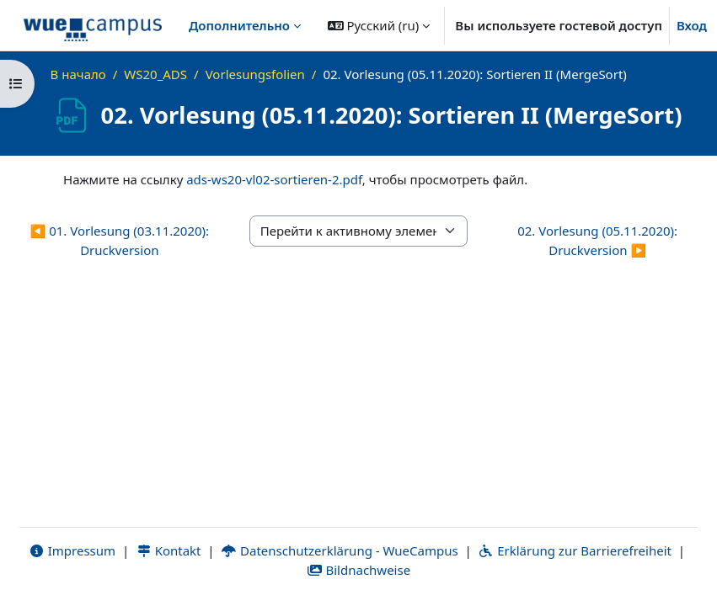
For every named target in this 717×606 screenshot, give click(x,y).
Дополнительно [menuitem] (239, 25)
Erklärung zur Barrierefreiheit (575, 550)
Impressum (72, 550)
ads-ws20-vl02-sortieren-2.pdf (274, 179)
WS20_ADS (155, 74)
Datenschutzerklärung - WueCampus (339, 550)
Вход (692, 25)
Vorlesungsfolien (255, 74)
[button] (379, 25)
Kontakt (168, 550)
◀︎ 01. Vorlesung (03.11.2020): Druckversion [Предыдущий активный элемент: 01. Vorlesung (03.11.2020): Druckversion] (120, 240)
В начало (78, 74)
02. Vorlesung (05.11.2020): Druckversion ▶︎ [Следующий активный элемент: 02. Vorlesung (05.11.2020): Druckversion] (597, 240)
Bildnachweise (358, 569)
